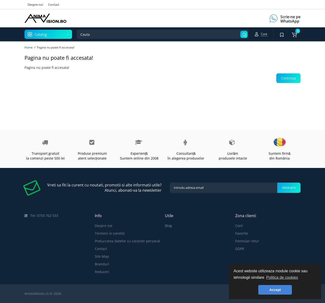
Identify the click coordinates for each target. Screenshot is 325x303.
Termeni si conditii (110, 233)
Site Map (102, 256)
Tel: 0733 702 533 (41, 215)
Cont (239, 225)
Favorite (241, 233)
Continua (288, 78)
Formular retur (247, 241)
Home (28, 47)
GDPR (239, 248)
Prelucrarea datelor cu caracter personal (127, 241)
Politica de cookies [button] (282, 277)
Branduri (102, 264)
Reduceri (102, 271)
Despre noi (35, 4)
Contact (53, 4)
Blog (168, 225)
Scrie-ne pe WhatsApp (290, 19)
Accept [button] (275, 290)
